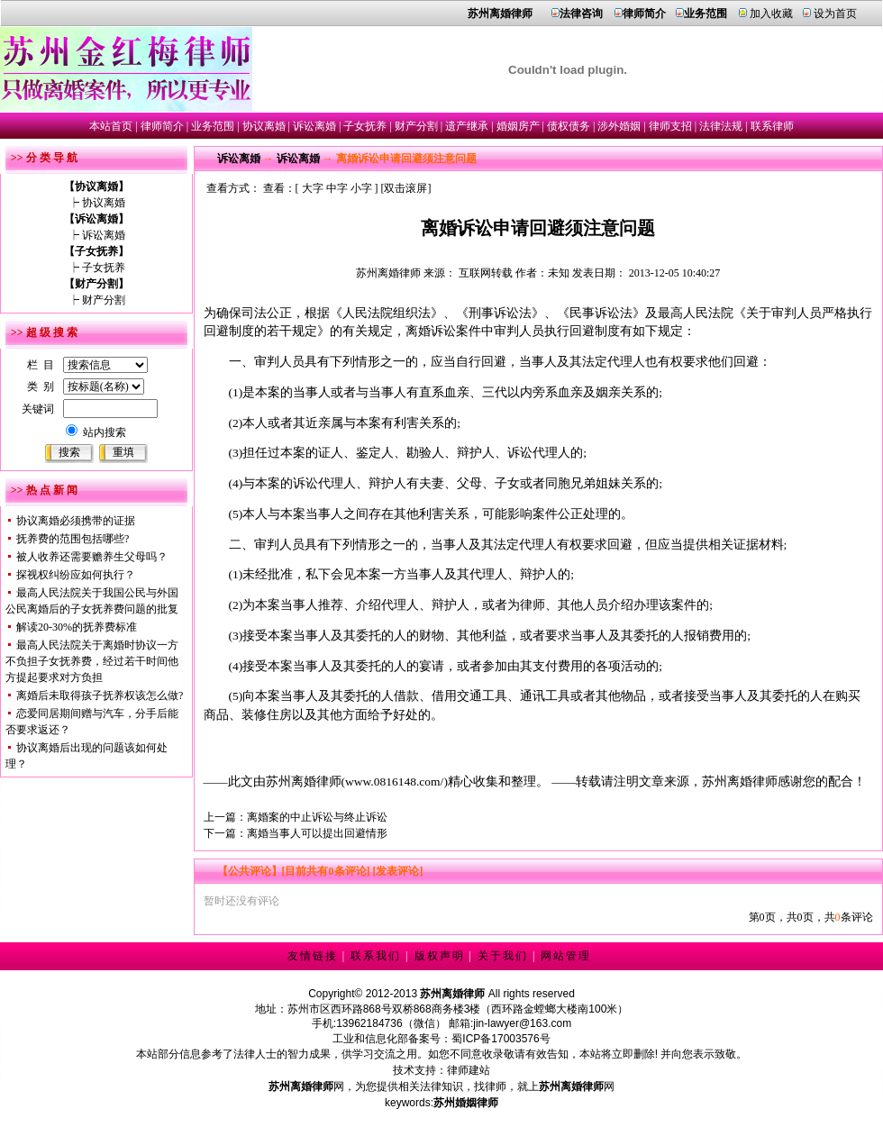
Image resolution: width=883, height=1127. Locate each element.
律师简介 (162, 126)
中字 (337, 188)
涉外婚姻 (619, 126)
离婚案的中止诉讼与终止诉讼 (317, 817)
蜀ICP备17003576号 (500, 1038)
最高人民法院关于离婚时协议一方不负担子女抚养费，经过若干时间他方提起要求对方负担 (91, 661)
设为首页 (835, 13)
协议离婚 (264, 126)
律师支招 (670, 126)
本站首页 (110, 126)
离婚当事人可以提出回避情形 (317, 833)
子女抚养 (365, 126)
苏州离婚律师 (388, 273)
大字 (312, 188)
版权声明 (439, 956)
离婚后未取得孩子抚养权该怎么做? (99, 695)
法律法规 (720, 126)
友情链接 (312, 956)
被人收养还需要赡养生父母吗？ (92, 556)
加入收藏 (771, 13)
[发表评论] (396, 871)
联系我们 (375, 956)
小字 (361, 188)
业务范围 (212, 126)
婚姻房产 (518, 126)
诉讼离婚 (314, 126)
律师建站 (468, 1070)
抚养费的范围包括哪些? (72, 538)
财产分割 (416, 126)
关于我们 (503, 956)
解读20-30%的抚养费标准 (76, 627)
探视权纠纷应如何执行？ (75, 574)
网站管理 (566, 956)
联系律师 (772, 126)
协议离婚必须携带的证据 (75, 520)
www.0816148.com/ (394, 781)
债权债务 (568, 126)
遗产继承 (466, 126)
